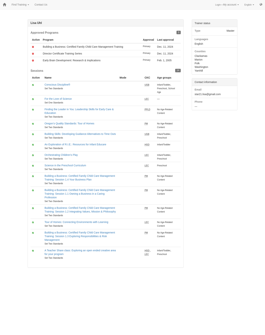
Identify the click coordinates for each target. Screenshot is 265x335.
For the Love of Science (58, 98)
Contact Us (41, 4)
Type (198, 30)
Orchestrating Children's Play (61, 154)
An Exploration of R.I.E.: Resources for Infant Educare (75, 144)
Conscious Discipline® (57, 84)
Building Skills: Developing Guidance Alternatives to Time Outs (80, 133)
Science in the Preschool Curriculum (65, 165)
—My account (227, 4)
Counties (200, 51)
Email (198, 89)
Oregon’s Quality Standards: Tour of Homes (69, 123)
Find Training (20, 4)
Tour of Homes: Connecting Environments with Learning (76, 222)
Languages (201, 39)
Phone (199, 101)
